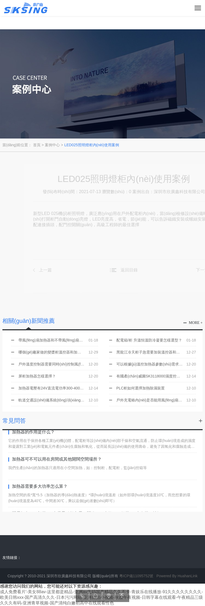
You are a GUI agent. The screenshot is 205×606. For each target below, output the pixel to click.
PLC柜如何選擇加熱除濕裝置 (156, 388)
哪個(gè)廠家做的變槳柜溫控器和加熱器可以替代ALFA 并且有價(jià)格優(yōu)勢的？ (58, 352)
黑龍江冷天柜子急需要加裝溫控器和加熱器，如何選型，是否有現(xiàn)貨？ (156, 352)
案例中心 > (54, 145)
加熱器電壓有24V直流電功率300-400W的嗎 (58, 388)
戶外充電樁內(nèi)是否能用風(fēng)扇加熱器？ (156, 400)
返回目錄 (134, 270)
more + (196, 323)
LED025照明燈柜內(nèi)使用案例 (91, 145)
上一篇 (50, 270)
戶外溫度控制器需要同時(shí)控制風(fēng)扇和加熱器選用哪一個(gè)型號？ (58, 364)
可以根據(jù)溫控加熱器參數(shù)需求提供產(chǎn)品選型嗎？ (156, 364)
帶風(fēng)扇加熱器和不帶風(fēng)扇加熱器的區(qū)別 (58, 340)
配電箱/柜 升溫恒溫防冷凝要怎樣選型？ (156, 340)
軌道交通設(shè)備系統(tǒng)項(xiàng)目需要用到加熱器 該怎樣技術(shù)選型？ (58, 400)
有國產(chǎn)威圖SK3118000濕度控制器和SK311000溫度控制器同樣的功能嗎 (156, 376)
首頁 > (38, 145)
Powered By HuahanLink (177, 576)
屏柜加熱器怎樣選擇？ (58, 376)
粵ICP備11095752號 (136, 576)
